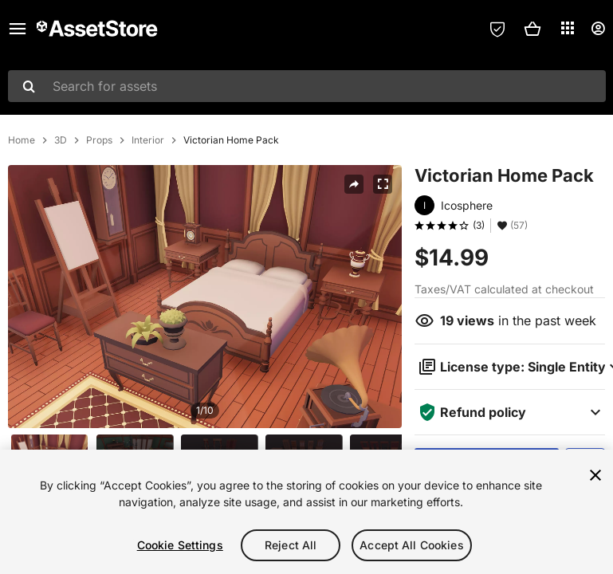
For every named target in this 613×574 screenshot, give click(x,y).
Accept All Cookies (412, 545)
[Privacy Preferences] (497, 28)
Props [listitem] (99, 140)
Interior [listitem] (148, 140)
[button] (532, 28)
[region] (306, 512)
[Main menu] (17, 29)
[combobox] (307, 86)
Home (21, 140)
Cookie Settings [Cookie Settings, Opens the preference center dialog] (180, 545)
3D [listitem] (60, 140)
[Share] (353, 184)
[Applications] (567, 27)
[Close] (595, 475)
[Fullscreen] (382, 184)
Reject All (290, 545)
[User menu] (598, 29)
